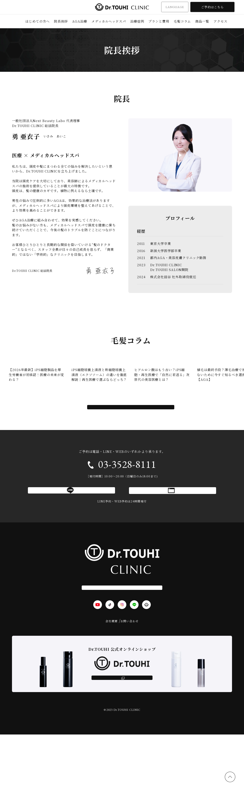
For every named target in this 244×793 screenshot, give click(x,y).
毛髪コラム (182, 21)
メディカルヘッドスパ (109, 21)
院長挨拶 (61, 21)
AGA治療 (79, 21)
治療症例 (137, 21)
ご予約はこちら (212, 7)
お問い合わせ (129, 671)
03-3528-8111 (127, 498)
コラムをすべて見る (130, 437)
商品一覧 (202, 21)
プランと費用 (158, 21)
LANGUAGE (175, 7)
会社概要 (111, 671)
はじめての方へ (37, 21)
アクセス (220, 21)
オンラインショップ (122, 731)
